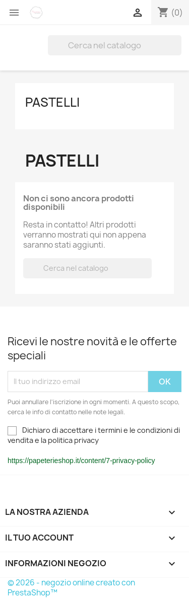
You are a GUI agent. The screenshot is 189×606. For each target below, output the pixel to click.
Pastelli (52, 102)
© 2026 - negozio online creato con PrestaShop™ (71, 587)
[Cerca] (114, 45)
